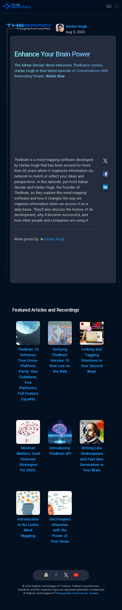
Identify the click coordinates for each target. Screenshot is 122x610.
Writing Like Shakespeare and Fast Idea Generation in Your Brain (91, 459)
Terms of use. (80, 593)
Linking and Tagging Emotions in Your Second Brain (92, 360)
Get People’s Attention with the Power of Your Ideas (60, 530)
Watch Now (55, 76)
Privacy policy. (63, 593)
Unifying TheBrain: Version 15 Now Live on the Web (60, 360)
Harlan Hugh (76, 26)
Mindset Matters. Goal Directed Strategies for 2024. (28, 459)
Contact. (94, 593)
